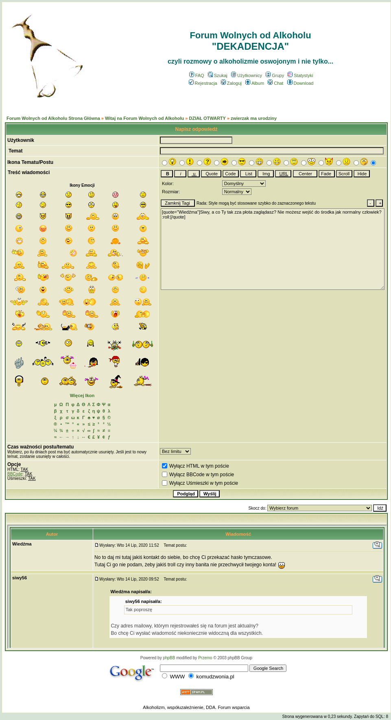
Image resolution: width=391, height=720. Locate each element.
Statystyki (300, 75)
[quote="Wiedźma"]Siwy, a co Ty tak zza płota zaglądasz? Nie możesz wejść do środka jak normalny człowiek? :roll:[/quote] (272, 249)
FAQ (196, 75)
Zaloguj (231, 83)
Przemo (205, 658)
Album (254, 83)
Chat (275, 83)
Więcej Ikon (82, 395)
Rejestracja (203, 83)
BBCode (14, 474)
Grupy (275, 75)
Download (300, 83)
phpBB (169, 658)
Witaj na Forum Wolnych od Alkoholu (144, 118)
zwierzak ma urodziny (254, 118)
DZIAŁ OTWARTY (207, 118)
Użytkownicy (246, 75)
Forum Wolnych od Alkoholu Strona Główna (53, 118)
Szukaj (217, 75)
